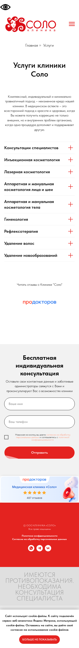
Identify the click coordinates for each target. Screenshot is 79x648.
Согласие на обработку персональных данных (39, 539)
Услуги (48, 45)
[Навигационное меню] (72, 24)
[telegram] (39, 550)
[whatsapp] (31, 550)
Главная (31, 45)
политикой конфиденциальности (50, 438)
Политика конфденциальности (40, 535)
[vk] (48, 550)
